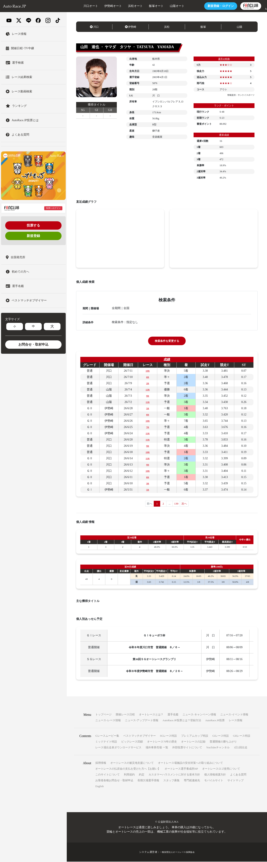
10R (147, 370)
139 (176, 503)
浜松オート (123, 6)
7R (147, 427)
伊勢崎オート (100, 6)
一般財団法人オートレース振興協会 (177, 852)
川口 (94, 26)
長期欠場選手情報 (148, 780)
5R (147, 408)
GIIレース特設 (241, 736)
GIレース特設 (220, 736)
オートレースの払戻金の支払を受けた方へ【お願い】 (127, 769)
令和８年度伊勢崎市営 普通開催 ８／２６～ (155, 671)
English (99, 786)
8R (147, 414)
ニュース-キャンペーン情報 (199, 714)
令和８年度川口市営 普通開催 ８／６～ (155, 647)
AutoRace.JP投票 (215, 720)
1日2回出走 (240, 747)
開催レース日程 (125, 714)
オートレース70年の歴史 (162, 742)
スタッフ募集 (171, 780)
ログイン (208, 6)
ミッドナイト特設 (106, 742)
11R (147, 402)
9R (147, 395)
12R (147, 389)
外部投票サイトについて (187, 747)
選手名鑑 (173, 714)
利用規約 (129, 774)
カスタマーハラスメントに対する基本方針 (174, 774)
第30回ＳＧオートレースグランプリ (155, 659)
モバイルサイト (213, 780)
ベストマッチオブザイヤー (139, 736)
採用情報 (100, 763)
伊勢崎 (130, 26)
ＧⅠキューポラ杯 (155, 635)
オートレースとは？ (151, 714)
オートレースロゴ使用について (221, 769)
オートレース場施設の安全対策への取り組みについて (190, 763)
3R (147, 483)
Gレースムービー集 (107, 736)
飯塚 (203, 26)
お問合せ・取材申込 (33, 344)
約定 (141, 774)
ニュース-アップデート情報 (141, 720)
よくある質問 (238, 774)
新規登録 (33, 236)
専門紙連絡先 (192, 780)
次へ (185, 503)
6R (147, 377)
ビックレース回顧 (132, 742)
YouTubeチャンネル (218, 747)
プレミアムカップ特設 (194, 736)
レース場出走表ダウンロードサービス (118, 747)
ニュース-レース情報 (108, 720)
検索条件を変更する (167, 340)
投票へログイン (53, 208)
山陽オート (164, 6)
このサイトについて (107, 774)
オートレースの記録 (193, 742)
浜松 (167, 26)
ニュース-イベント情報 (234, 714)
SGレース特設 (168, 736)
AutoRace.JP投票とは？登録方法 (181, 720)
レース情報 (235, 720)
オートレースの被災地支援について (132, 763)
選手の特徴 (224, 58)
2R (147, 383)
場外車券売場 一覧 (157, 747)
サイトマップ (235, 780)
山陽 (239, 26)
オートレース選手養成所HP (181, 769)
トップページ (103, 714)
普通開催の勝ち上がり (223, 742)
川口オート (78, 6)
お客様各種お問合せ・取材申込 (114, 780)
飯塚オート (143, 6)
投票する (33, 225)
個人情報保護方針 (215, 774)
